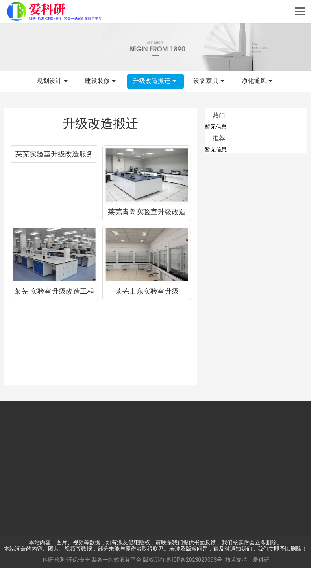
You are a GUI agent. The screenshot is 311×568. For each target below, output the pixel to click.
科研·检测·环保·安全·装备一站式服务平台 (92, 560)
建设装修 (101, 81)
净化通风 (257, 81)
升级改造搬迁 (155, 81)
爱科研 (261, 560)
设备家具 (209, 81)
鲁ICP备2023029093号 (194, 560)
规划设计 (53, 81)
